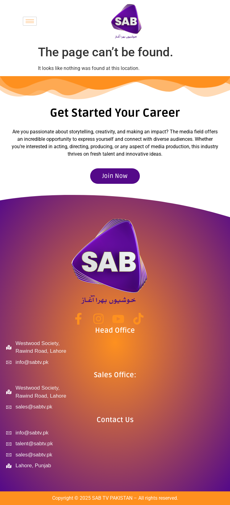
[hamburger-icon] (30, 21)
